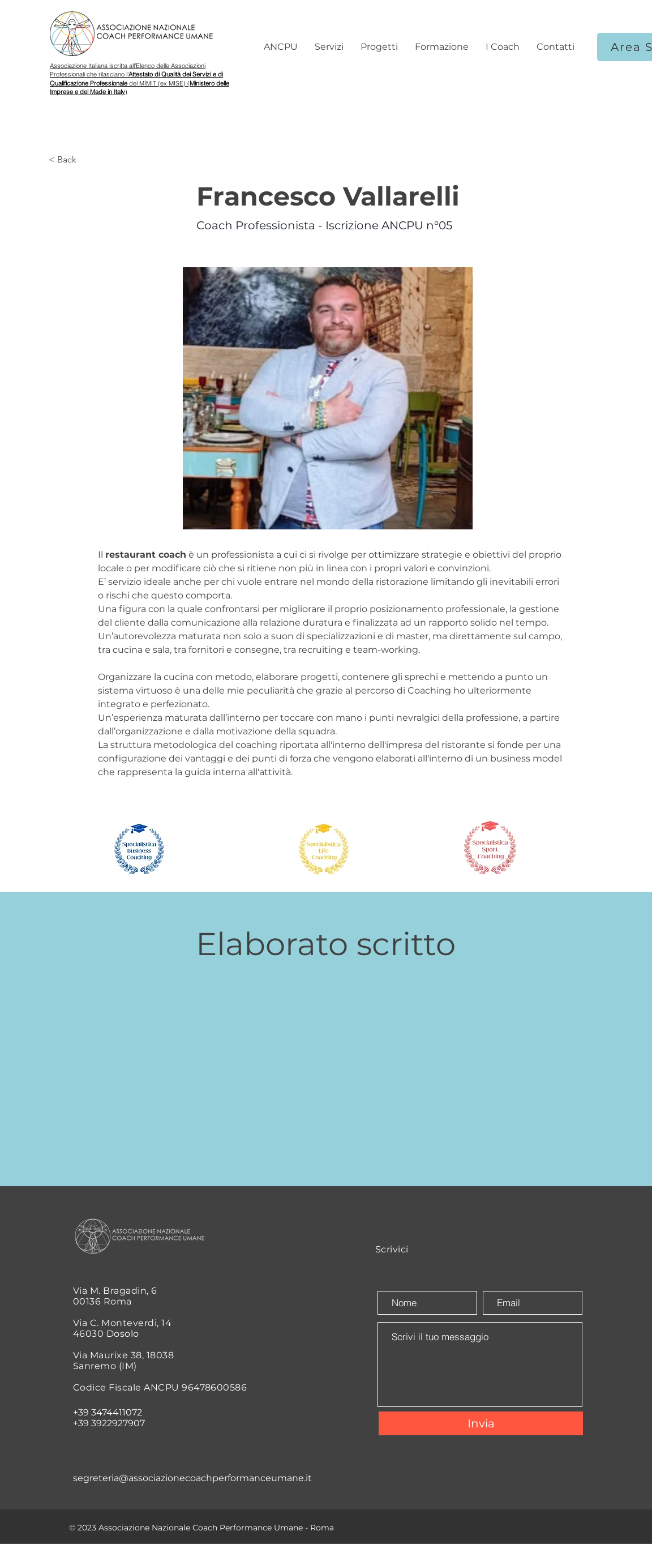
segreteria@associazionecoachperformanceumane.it (192, 1478)
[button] (280, 47)
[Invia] (481, 1423)
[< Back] (86, 160)
